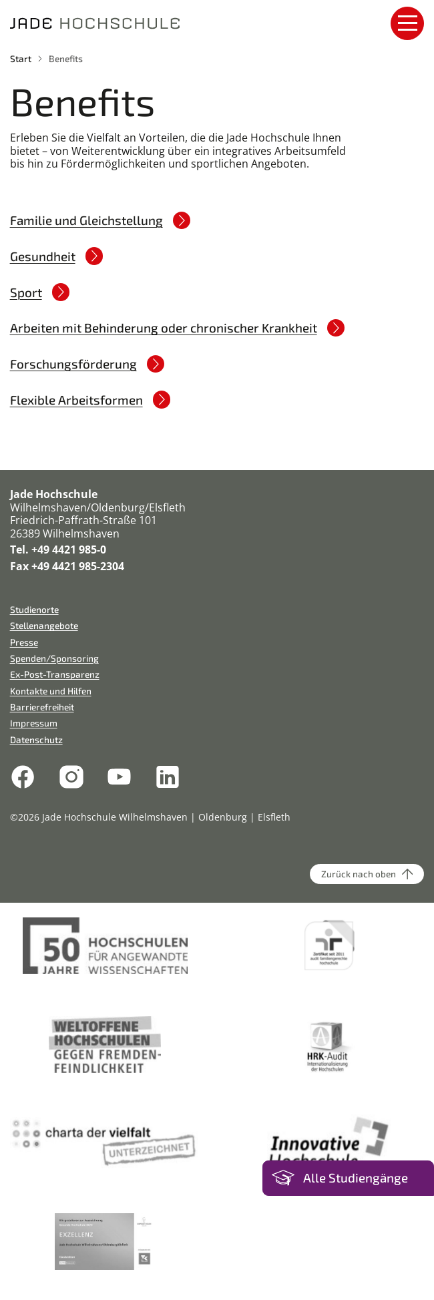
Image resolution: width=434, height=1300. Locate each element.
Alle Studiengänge (355, 1177)
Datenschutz (36, 739)
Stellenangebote (44, 625)
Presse (24, 642)
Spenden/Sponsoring (54, 658)
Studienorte (34, 609)
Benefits (66, 58)
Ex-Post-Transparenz (54, 674)
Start (20, 58)
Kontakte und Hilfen (50, 690)
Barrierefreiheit (42, 706)
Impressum (33, 722)
